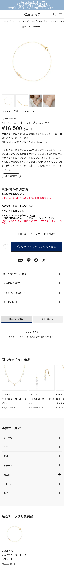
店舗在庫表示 (11, 175)
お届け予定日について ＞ (14, 193)
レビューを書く (32, 332)
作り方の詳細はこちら (13, 210)
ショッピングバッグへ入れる (36, 247)
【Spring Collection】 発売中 (32, 2)
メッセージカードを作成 (39, 234)
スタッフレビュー (48, 319)
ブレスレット (14, 21)
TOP (4, 21)
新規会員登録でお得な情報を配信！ (32, 4)
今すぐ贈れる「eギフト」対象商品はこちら (32, 6)
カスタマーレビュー (16, 319)
